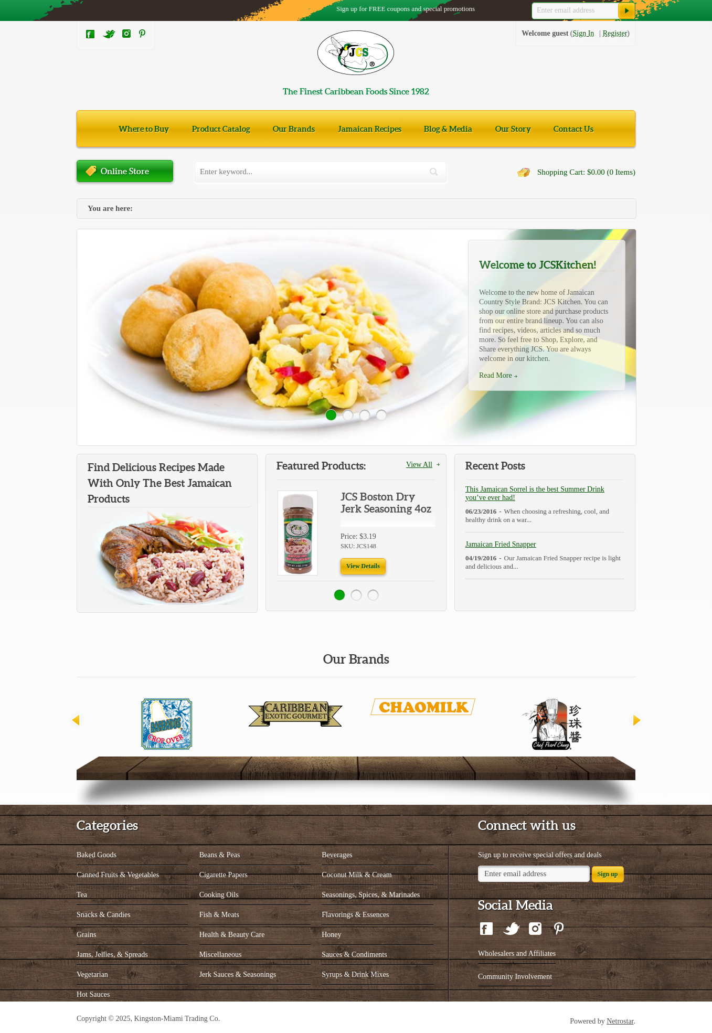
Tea (82, 895)
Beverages (337, 855)
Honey (331, 935)
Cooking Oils (219, 895)
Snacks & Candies (104, 915)
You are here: (110, 208)
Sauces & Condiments (354, 955)
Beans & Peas (219, 855)
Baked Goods (96, 855)
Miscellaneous (220, 955)
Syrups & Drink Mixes (355, 974)
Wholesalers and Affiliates (517, 953)
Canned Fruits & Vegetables (118, 875)
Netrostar (620, 1021)
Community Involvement (515, 977)
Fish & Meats (219, 915)
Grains (86, 935)
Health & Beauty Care (232, 935)
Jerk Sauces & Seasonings (238, 974)
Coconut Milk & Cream (356, 875)
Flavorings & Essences (355, 915)
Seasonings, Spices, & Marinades (371, 895)
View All (419, 464)
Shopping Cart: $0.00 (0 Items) (586, 172)
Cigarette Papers (223, 875)
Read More (495, 375)
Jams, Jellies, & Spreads (112, 955)
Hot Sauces (93, 994)
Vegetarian (92, 974)
